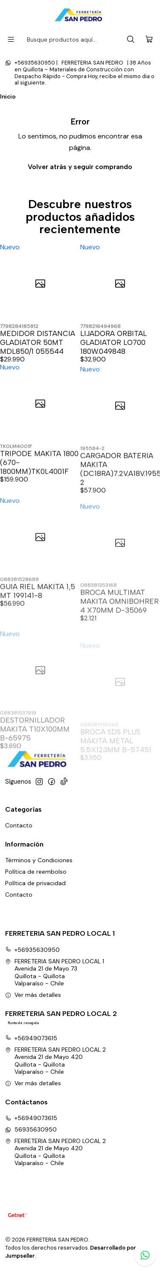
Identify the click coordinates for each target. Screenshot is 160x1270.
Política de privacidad (35, 883)
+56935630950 (32, 950)
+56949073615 (31, 1038)
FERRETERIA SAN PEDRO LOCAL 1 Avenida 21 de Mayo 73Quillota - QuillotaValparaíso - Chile (54, 972)
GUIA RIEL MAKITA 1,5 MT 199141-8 (37, 626)
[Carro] (149, 40)
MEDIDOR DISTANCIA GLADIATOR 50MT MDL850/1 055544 (37, 342)
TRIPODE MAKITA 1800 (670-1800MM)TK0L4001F (39, 482)
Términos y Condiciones (39, 860)
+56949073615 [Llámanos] (31, 1118)
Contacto (18, 825)
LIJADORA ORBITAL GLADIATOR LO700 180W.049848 (113, 342)
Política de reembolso (36, 871)
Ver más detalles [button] (33, 995)
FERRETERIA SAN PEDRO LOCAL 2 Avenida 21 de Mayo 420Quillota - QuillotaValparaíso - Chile (55, 1061)
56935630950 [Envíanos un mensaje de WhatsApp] (31, 1129)
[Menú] (11, 39)
